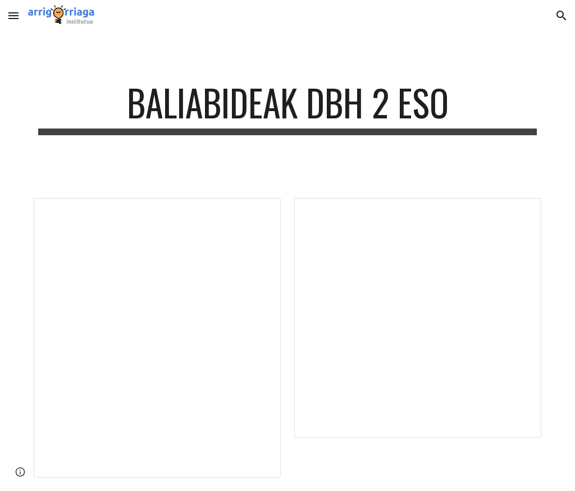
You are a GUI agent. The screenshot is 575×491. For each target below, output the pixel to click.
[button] (13, 15)
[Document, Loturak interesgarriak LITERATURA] (418, 318)
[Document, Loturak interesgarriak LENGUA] (157, 338)
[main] (288, 108)
